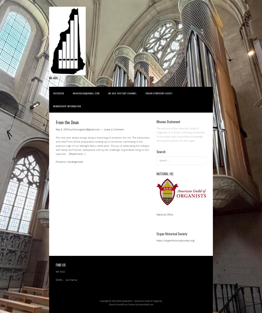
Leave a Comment (114, 129)
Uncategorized (75, 161)
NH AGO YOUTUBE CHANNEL (122, 93)
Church (112, 304)
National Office (165, 214)
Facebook (58, 93)
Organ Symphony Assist (159, 93)
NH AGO (60, 271)
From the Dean (67, 122)
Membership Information (67, 106)
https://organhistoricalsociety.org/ (176, 240)
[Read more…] (77, 153)
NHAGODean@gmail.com (86, 93)
